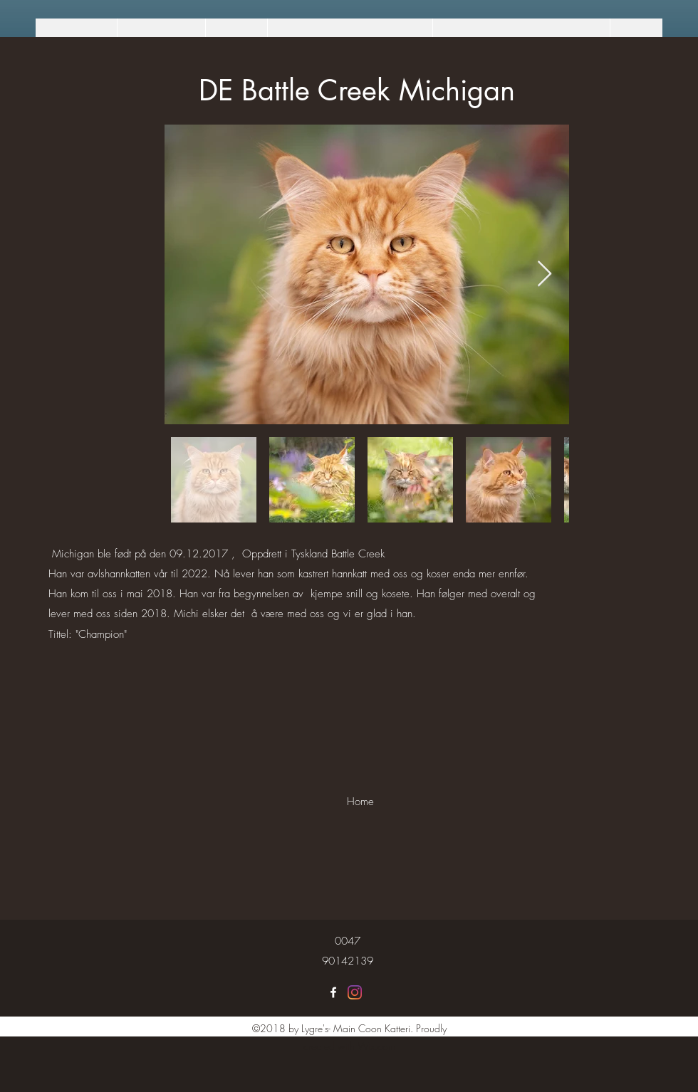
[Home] (360, 801)
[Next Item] (544, 274)
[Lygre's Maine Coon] (333, 992)
